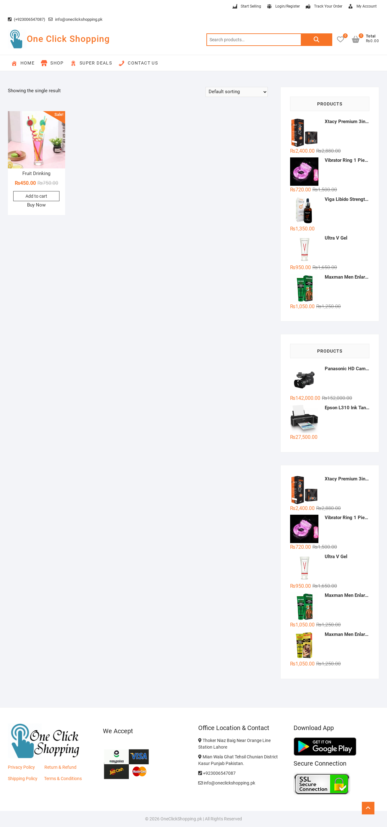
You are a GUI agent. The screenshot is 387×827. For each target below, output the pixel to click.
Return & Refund (60, 767)
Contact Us (138, 63)
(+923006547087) (26, 19)
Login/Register (283, 6)
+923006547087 (217, 773)
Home (23, 63)
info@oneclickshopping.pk (75, 19)
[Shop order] (236, 92)
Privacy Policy (21, 767)
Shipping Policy (22, 778)
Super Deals (91, 63)
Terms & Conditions (63, 778)
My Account (362, 6)
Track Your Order (323, 6)
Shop (52, 63)
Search (316, 39)
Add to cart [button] (36, 196)
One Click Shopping (68, 39)
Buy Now (36, 205)
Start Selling (246, 6)
